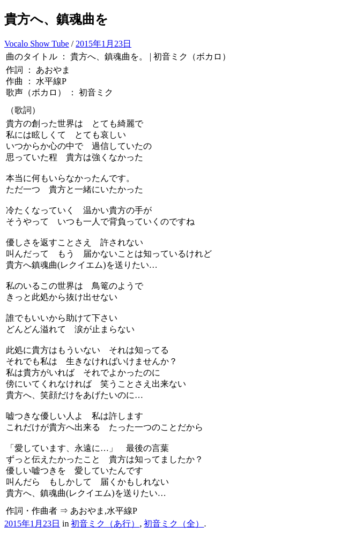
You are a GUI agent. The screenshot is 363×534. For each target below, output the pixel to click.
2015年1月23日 (103, 43)
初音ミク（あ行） (105, 523)
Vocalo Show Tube (36, 43)
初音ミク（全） (174, 523)
